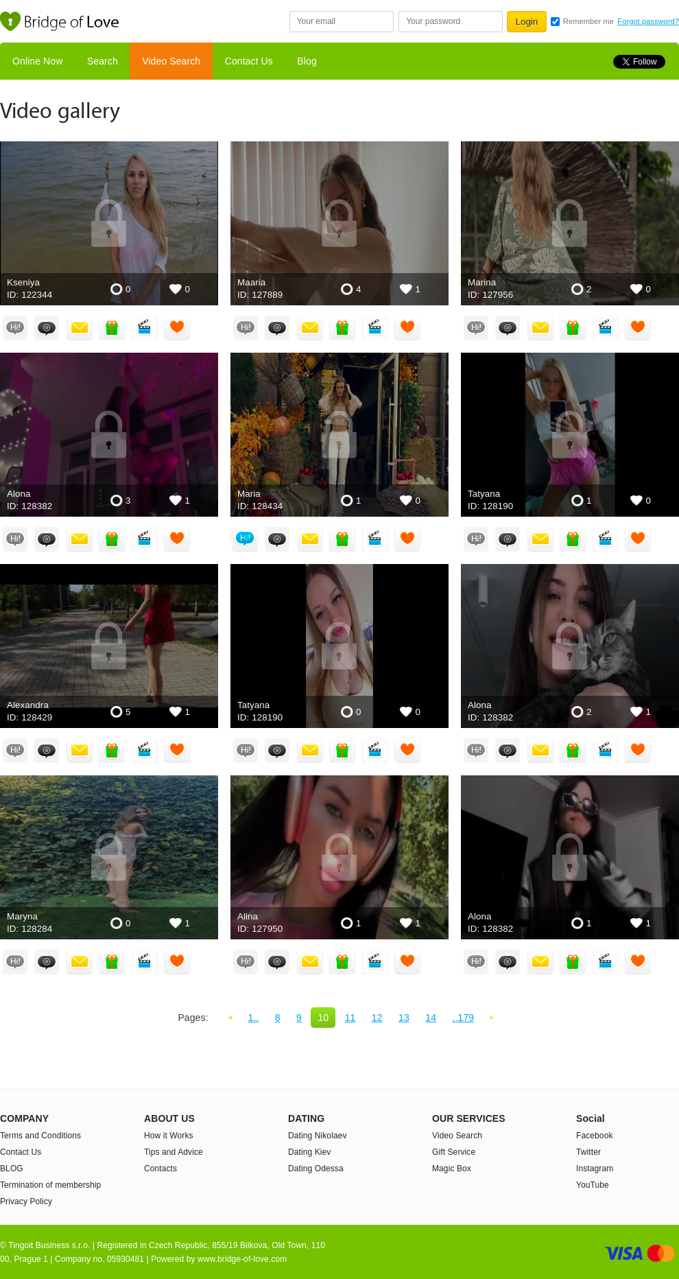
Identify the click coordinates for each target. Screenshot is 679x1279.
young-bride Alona (109, 435)
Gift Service (453, 1152)
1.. (253, 1017)
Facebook (594, 1135)
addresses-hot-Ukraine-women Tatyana (570, 435)
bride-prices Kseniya (109, 223)
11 (350, 1017)
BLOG (11, 1168)
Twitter (588, 1152)
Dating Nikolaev (317, 1135)
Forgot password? (648, 21)
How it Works (168, 1135)
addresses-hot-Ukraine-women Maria (339, 435)
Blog (306, 61)
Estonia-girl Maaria (339, 223)
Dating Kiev (309, 1152)
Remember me (588, 21)
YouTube (592, 1185)
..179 (464, 1017)
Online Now (37, 61)
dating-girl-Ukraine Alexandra (109, 646)
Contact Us (249, 61)
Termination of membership (50, 1185)
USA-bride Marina (570, 223)
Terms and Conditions (40, 1135)
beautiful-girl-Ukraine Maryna (109, 857)
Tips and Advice (173, 1152)
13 (403, 1017)
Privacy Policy (26, 1201)
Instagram (594, 1168)
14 (430, 1017)
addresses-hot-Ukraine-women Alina (339, 857)
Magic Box (451, 1168)
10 (323, 1017)
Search (102, 61)
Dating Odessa (316, 1168)
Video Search (171, 61)
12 (377, 1017)
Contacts (160, 1168)
